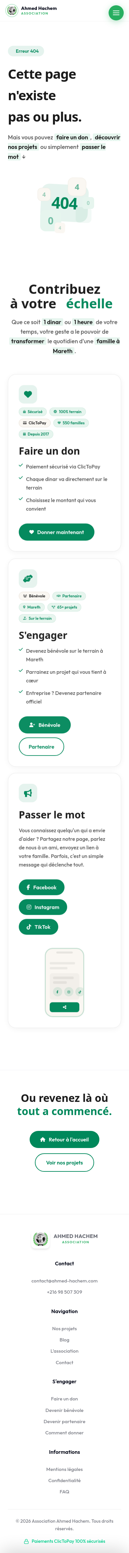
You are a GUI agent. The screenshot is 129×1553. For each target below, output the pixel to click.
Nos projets (64, 1328)
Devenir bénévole (64, 1410)
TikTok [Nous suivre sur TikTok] (38, 927)
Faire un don (64, 1398)
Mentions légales (64, 1469)
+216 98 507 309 (64, 1292)
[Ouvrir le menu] (116, 12)
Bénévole (44, 727)
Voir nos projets (64, 1162)
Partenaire (41, 748)
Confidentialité (64, 1480)
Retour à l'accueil (64, 1139)
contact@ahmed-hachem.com (64, 1281)
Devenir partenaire (65, 1421)
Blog (64, 1340)
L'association (64, 1351)
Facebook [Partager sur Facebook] (42, 888)
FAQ (64, 1491)
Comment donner (64, 1432)
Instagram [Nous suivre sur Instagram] (43, 908)
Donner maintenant (56, 533)
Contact (64, 1362)
